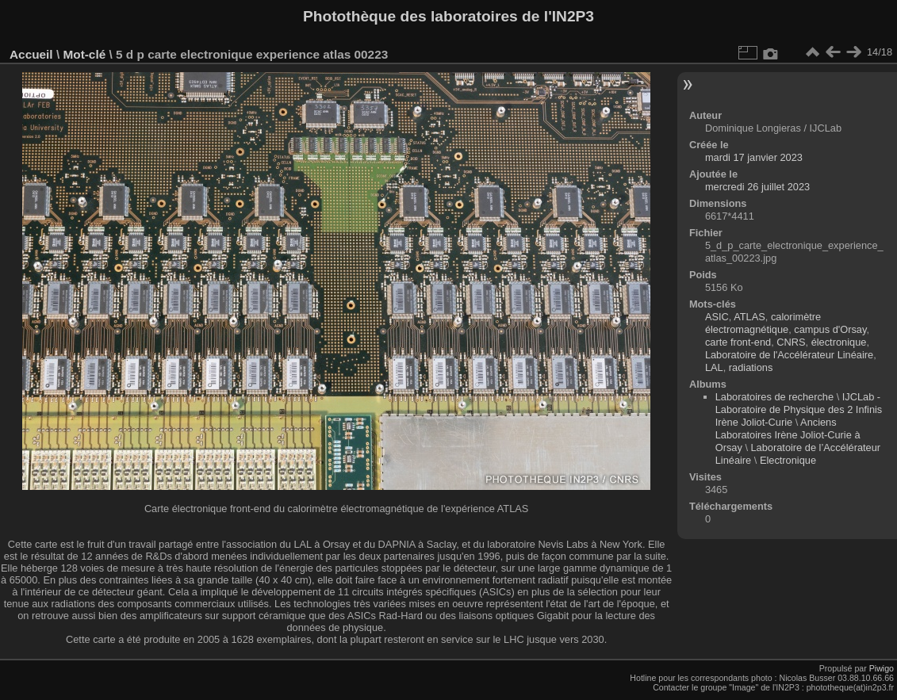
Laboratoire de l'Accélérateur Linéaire (789, 355)
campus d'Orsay (830, 329)
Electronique (788, 460)
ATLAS (749, 317)
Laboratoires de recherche (774, 397)
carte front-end (738, 342)
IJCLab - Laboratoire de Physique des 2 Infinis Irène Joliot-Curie (799, 409)
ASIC (717, 317)
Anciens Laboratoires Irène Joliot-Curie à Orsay (788, 434)
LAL (714, 367)
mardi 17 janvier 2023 (754, 157)
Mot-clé (84, 54)
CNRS (790, 342)
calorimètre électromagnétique (763, 323)
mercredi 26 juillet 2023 (757, 187)
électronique (839, 342)
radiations (751, 367)
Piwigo (881, 668)
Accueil (31, 54)
